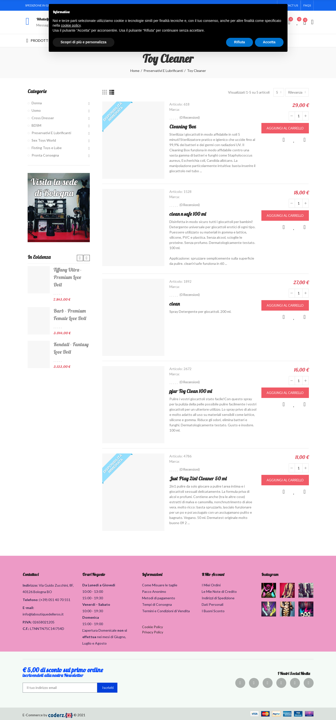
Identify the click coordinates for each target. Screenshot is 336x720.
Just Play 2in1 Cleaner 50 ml (198, 478)
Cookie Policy (152, 627)
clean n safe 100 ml (187, 214)
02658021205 (43, 622)
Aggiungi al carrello (285, 128)
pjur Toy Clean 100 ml (190, 391)
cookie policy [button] (71, 25)
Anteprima (284, 140)
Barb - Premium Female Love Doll (69, 314)
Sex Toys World (44, 140)
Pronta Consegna (45, 155)
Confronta (305, 140)
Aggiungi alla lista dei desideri (294, 140)
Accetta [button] (269, 42)
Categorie (37, 91)
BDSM (36, 125)
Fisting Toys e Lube (47, 148)
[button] (307, 5)
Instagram (269, 574)
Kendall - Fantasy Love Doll (71, 348)
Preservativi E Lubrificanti (51, 133)
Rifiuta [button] (239, 42)
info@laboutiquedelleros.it (43, 614)
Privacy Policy (152, 632)
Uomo (36, 110)
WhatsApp (43, 19)
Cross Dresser (43, 118)
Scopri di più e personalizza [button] (83, 42)
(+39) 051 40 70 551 (54, 600)
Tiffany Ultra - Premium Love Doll (67, 277)
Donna (37, 103)
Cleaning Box (182, 126)
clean (174, 304)
